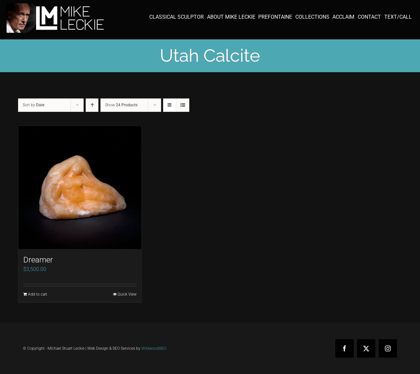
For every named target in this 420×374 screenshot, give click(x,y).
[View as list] (182, 105)
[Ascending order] (92, 105)
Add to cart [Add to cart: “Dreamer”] (37, 294)
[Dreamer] (79, 187)
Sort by (33, 105)
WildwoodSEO (153, 348)
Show (121, 105)
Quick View (126, 294)
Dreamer (38, 259)
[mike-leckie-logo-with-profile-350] (56, 6)
